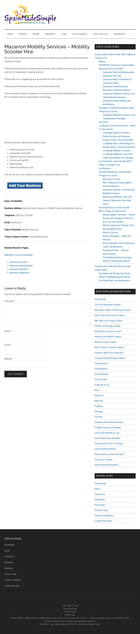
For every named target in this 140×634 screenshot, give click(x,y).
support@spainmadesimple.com (81, 621)
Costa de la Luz (102, 384)
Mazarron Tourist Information (18, 255)
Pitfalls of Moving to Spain (107, 326)
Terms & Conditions (104, 515)
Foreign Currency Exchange (108, 427)
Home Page (100, 299)
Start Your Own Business (106, 465)
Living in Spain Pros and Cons (109, 352)
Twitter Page (70, 612)
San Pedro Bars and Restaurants (114, 280)
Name (8, 331)
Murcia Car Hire (110, 232)
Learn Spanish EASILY (105, 449)
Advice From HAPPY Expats (108, 336)
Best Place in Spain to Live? (108, 331)
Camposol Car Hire (112, 76)
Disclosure (100, 505)
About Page (70, 615)
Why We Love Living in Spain (108, 320)
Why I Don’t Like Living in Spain (110, 315)
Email (7, 345)
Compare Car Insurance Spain (109, 422)
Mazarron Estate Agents (21, 265)
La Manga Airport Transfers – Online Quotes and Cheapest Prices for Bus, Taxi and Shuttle (118, 136)
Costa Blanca (101, 368)
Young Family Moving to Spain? (110, 358)
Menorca (99, 401)
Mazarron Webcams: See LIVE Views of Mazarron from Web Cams (117, 200)
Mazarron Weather (19, 269)
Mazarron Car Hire (18, 262)
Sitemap (99, 411)
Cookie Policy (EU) (103, 521)
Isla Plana (103, 122)
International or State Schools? (109, 454)
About (97, 489)
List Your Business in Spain (108, 304)
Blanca (102, 61)
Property (99, 406)
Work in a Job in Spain (105, 342)
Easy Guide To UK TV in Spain (109, 443)
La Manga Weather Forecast (116, 150)
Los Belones (104, 168)
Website (8, 358)
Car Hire (98, 417)
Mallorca (99, 395)
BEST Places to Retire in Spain (109, 347)
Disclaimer (100, 499)
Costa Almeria (101, 374)
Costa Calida (101, 379)
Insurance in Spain (104, 459)
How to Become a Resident (107, 438)
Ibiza (97, 390)
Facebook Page (70, 609)
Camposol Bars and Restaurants (118, 72)
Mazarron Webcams (19, 272)
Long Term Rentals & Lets (107, 433)
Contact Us (100, 494)
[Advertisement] (47, 121)
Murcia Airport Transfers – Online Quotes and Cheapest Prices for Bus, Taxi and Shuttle (119, 218)
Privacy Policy (101, 510)
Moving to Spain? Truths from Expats (113, 310)
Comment (9, 301)
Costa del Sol (101, 363)
